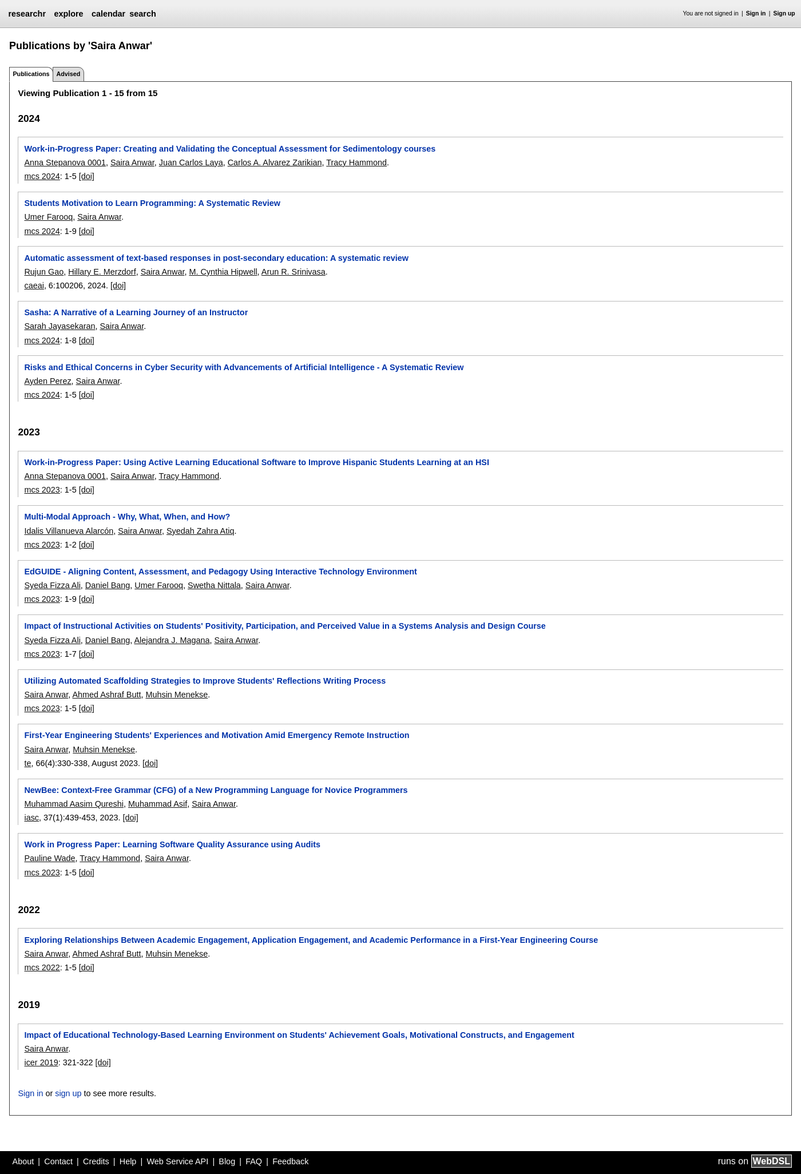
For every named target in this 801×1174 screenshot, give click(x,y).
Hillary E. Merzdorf (102, 271)
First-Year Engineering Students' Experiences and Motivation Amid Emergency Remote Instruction (216, 735)
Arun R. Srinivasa (293, 271)
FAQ (253, 1161)
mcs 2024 (42, 176)
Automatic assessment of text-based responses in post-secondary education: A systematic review (216, 258)
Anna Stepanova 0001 (64, 162)
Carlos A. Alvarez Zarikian (275, 162)
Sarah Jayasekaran (59, 326)
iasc (31, 817)
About (23, 1161)
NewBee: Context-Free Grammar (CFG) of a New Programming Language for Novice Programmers (215, 790)
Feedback (290, 1161)
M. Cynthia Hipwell (223, 271)
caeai (33, 285)
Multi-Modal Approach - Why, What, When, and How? (127, 516)
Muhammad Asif (157, 803)
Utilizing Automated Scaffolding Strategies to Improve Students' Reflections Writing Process (205, 680)
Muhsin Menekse (176, 694)
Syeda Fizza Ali (52, 585)
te (27, 763)
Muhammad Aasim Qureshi (74, 803)
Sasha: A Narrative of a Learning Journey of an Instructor (136, 312)
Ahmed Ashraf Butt (106, 694)
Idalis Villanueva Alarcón (68, 531)
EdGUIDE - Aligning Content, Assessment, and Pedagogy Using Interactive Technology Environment (220, 571)
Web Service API (177, 1161)
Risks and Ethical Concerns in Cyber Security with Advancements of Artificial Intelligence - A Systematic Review (243, 367)
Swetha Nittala (214, 585)
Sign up (784, 13)
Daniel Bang (107, 585)
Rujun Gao (44, 271)
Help (128, 1161)
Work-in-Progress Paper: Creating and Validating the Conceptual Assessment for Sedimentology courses (229, 148)
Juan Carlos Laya (191, 162)
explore (68, 13)
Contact (58, 1161)
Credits (96, 1161)
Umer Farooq (48, 216)
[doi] (86, 176)
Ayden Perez (47, 381)
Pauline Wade (49, 858)
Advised (68, 73)
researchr (27, 13)
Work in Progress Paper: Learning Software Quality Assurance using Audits (172, 844)
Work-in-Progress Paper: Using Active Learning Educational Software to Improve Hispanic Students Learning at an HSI (256, 462)
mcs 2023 (42, 489)
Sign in (756, 13)
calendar (108, 13)
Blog (227, 1161)
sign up (68, 1093)
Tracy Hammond (356, 162)
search (142, 13)
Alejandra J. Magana (171, 640)
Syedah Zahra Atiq (200, 531)
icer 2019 (41, 1062)
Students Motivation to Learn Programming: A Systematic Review (152, 203)
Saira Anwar (132, 162)
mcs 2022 (42, 967)
